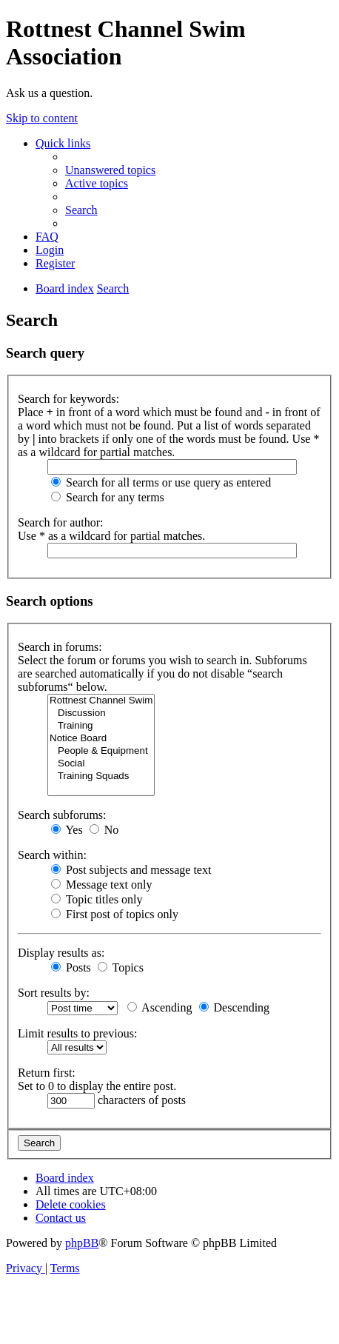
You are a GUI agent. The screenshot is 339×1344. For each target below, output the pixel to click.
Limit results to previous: (77, 1033)
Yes (67, 829)
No (104, 829)
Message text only (101, 884)
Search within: (52, 855)
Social (101, 764)
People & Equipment (101, 751)
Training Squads (101, 776)
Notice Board (101, 738)
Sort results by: (54, 992)
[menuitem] (110, 170)
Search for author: (61, 522)
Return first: (46, 1072)
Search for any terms (107, 497)
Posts (71, 967)
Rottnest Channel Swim (101, 701)
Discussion (101, 713)
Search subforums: (62, 815)
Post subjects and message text (131, 869)
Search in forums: (60, 647)
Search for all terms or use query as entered (161, 482)
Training (101, 726)
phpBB (81, 1243)
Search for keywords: (68, 398)
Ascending (159, 1007)
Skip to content (42, 118)
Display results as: (61, 952)
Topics (121, 967)
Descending (234, 1007)
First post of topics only (114, 914)
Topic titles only (96, 899)
